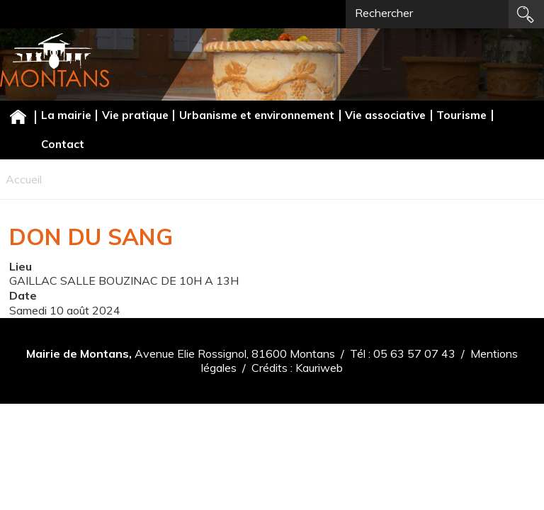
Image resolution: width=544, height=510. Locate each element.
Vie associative (385, 115)
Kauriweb (319, 368)
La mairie (66, 115)
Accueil (17, 116)
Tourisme (461, 115)
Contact (62, 144)
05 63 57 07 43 (414, 353)
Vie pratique (135, 115)
